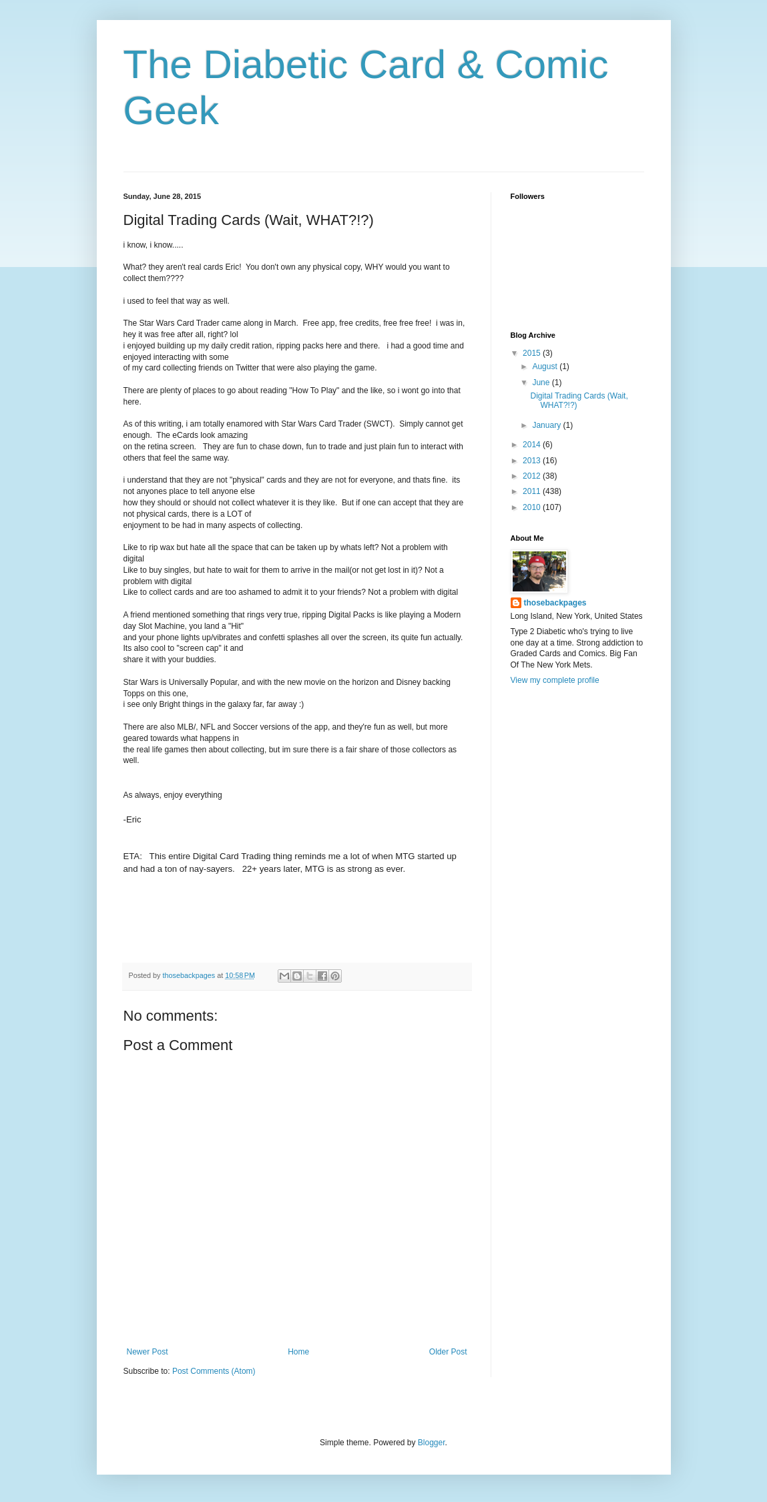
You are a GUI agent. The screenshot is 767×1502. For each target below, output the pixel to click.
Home (298, 1351)
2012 (533, 476)
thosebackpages (555, 602)
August (545, 366)
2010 (533, 507)
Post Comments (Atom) (214, 1371)
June (541, 382)
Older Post (448, 1351)
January (547, 425)
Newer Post (147, 1351)
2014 (533, 444)
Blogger (431, 1442)
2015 (533, 353)
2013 (533, 460)
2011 (533, 491)
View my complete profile (555, 680)
